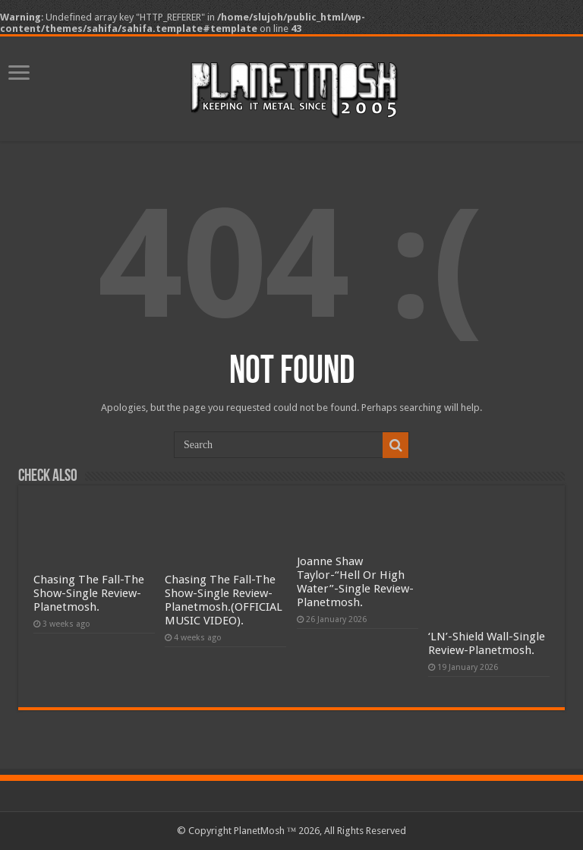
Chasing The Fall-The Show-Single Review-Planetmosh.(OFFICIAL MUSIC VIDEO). (223, 600)
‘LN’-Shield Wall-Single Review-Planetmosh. (486, 643)
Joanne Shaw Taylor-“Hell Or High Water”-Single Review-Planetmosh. (355, 582)
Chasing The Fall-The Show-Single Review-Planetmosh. (88, 593)
